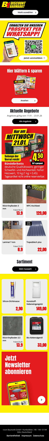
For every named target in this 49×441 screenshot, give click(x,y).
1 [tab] (45, 59)
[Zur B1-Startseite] (13, 4)
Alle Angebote (27, 121)
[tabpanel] (24, 41)
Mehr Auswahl (27, 269)
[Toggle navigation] (46, 4)
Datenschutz (38, 435)
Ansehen (28, 100)
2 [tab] (47, 59)
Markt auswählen (27, 12)
